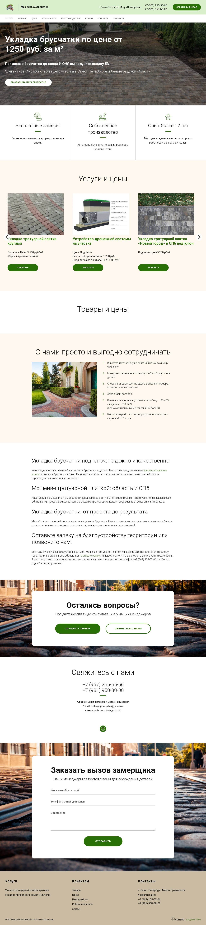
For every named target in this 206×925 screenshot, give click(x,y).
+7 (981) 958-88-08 (156, 9)
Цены (35, 18)
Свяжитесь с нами (128, 628)
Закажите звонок (77, 628)
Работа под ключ (73, 18)
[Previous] (7, 237)
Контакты (107, 18)
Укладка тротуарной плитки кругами (27, 890)
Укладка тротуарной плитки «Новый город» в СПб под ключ (165, 241)
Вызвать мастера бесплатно (28, 82)
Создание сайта (193, 920)
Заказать (123, 18)
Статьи (92, 18)
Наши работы (51, 18)
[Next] (198, 237)
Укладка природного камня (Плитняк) (27, 894)
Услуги (9, 18)
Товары (23, 18)
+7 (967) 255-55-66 (156, 5)
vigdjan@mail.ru (147, 894)
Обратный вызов (186, 7)
